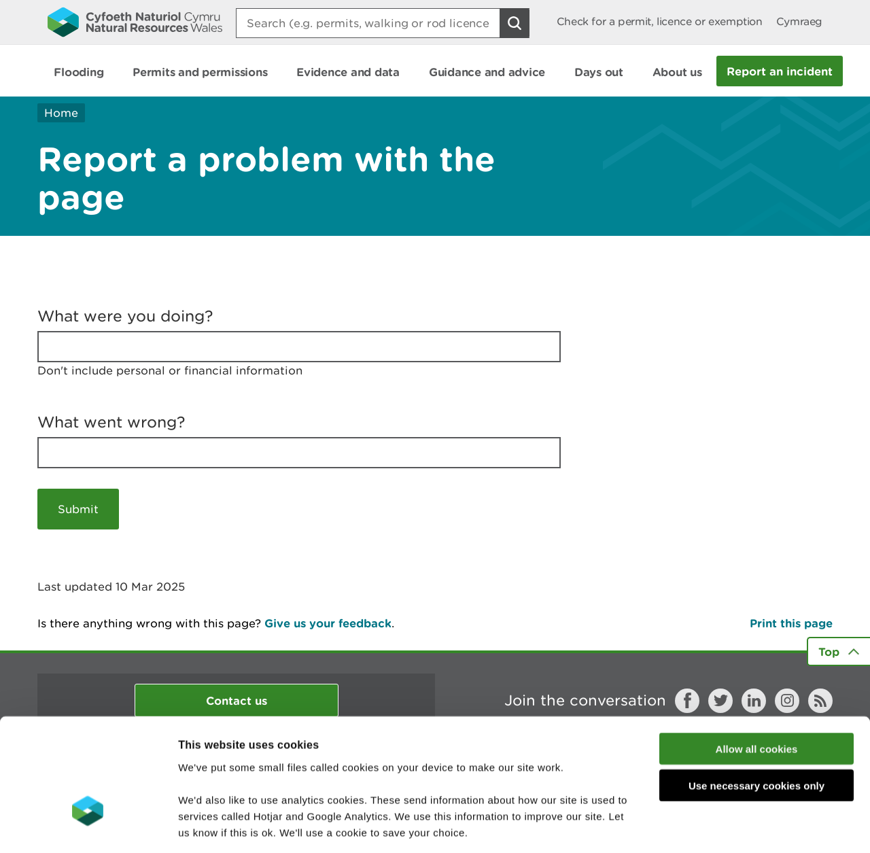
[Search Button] (514, 23)
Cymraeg (799, 21)
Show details (720, 826)
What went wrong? (111, 422)
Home (61, 113)
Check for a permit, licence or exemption (660, 21)
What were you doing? (125, 316)
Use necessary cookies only (756, 692)
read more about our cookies (294, 771)
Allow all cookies (757, 655)
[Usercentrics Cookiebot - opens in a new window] (87, 826)
